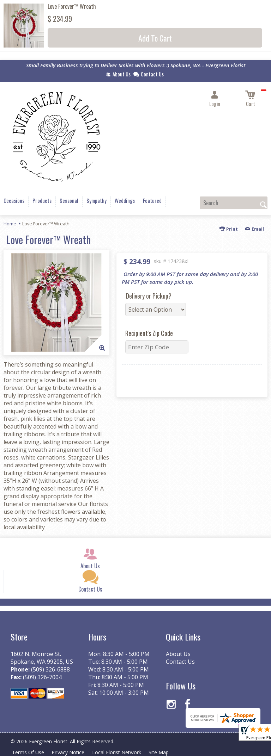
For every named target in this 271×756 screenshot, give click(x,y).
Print (228, 229)
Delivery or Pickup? (148, 295)
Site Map (162, 752)
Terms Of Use (28, 752)
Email (254, 229)
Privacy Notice (69, 752)
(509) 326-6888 (50, 669)
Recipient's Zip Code (149, 333)
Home (10, 223)
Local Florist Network (118, 752)
